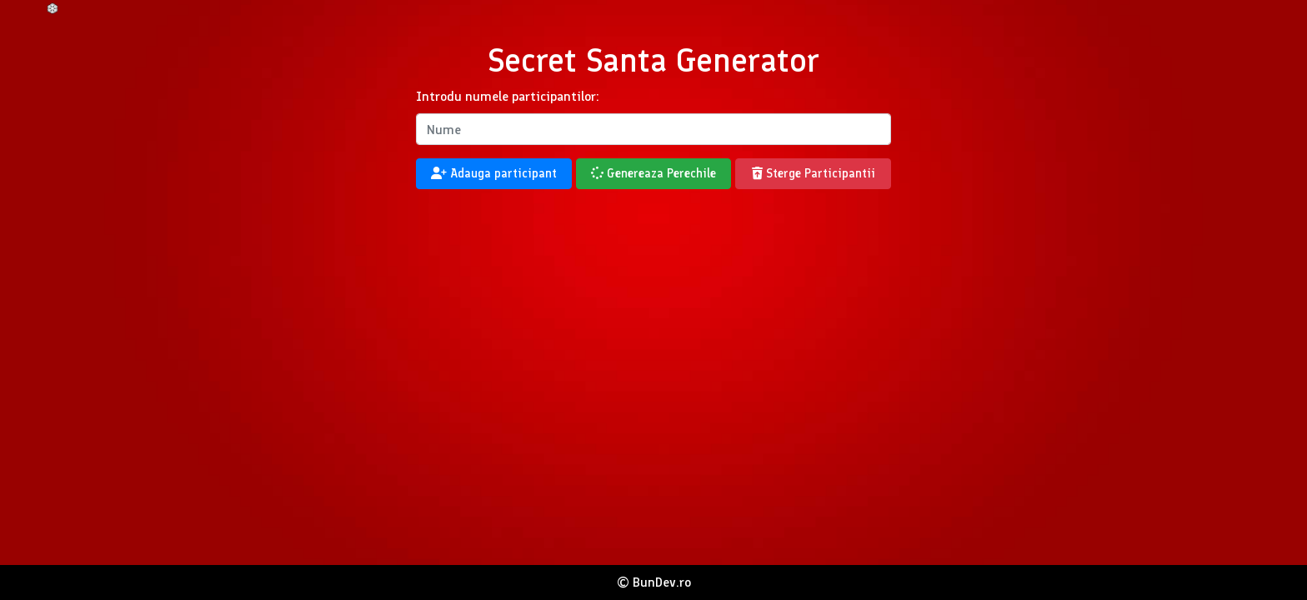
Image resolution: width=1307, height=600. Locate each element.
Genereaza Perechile (653, 173)
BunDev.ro (662, 582)
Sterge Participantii (813, 173)
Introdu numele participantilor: (507, 96)
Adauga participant (494, 173)
